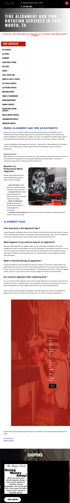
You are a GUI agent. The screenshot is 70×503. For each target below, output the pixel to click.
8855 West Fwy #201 (18, 13)
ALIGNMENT (35, 35)
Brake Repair (9, 440)
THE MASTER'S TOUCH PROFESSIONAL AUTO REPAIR (18, 34)
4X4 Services (8, 438)
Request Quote (52, 386)
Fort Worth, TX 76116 (29, 13)
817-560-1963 (27, 6)
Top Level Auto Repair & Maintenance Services (51, 34)
